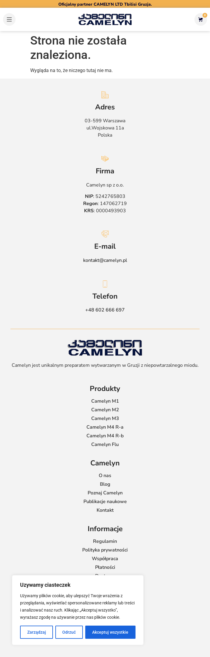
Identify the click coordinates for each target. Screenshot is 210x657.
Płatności (105, 567)
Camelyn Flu (105, 444)
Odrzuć (69, 632)
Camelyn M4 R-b (105, 436)
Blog (105, 484)
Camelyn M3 (105, 418)
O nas (105, 476)
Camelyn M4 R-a (105, 427)
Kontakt (105, 510)
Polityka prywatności (105, 550)
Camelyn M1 (105, 401)
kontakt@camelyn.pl (105, 260)
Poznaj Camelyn (105, 493)
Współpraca (105, 559)
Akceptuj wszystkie (110, 632)
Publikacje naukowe (105, 502)
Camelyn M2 (105, 410)
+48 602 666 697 (105, 310)
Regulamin (105, 541)
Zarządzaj (36, 632)
